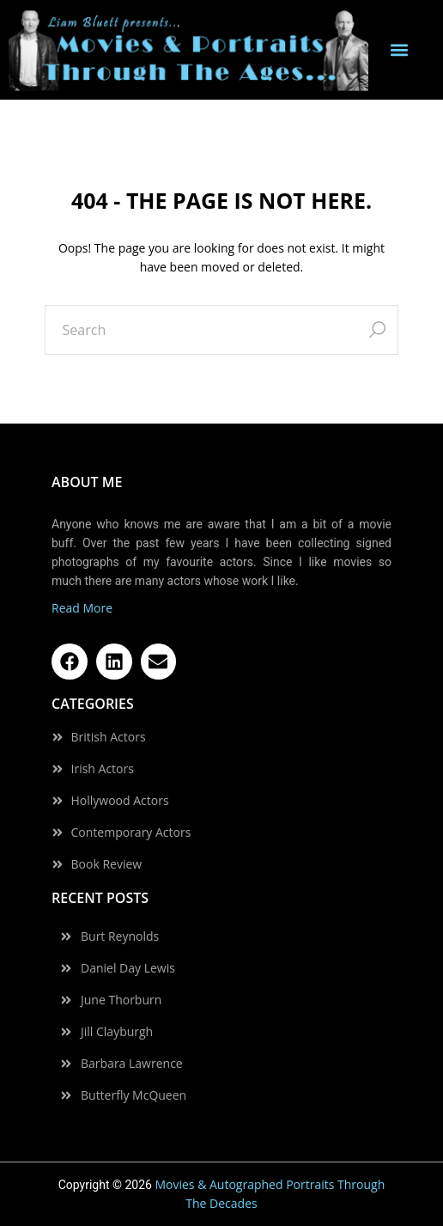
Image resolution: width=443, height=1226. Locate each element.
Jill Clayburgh (117, 1032)
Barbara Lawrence (132, 1064)
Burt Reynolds (120, 936)
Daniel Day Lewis (128, 968)
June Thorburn (121, 1000)
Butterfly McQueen (133, 1095)
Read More (82, 608)
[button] (399, 50)
